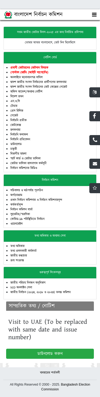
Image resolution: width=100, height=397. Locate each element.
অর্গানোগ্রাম (16, 195)
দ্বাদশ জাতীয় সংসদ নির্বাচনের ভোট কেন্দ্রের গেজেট (38, 87)
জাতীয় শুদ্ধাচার (18, 255)
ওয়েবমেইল (16, 224)
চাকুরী (13, 149)
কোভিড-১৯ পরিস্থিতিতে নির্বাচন (27, 219)
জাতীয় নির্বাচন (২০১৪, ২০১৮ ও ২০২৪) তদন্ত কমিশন (40, 292)
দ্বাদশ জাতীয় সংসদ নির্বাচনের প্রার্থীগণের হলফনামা (38, 82)
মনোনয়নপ (27, 77)
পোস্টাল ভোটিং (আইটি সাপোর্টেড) (29, 72)
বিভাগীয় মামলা (18, 154)
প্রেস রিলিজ (16, 111)
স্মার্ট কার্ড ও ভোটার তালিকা (25, 158)
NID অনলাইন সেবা (21, 287)
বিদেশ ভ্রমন (16, 96)
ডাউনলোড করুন (50, 354)
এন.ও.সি (15, 101)
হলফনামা (15, 130)
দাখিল (39, 77)
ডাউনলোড (16, 144)
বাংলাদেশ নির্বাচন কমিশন (33, 15)
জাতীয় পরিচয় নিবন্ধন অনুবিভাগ (28, 283)
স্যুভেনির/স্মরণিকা (20, 214)
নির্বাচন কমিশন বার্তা (21, 209)
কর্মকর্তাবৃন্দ (16, 204)
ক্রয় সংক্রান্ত (17, 260)
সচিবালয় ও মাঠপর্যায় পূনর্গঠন (26, 190)
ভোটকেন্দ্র (15, 125)
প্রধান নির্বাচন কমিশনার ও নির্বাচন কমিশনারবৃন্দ (36, 200)
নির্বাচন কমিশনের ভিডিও (23, 168)
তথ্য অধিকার (17, 246)
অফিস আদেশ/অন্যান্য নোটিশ (26, 91)
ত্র (34, 77)
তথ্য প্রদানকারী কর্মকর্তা (23, 251)
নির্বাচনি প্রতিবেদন (20, 139)
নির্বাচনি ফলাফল (19, 134)
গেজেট (14, 115)
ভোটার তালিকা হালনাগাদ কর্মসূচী (28, 163)
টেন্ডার (13, 106)
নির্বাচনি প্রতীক (18, 120)
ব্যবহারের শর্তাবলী (50, 372)
